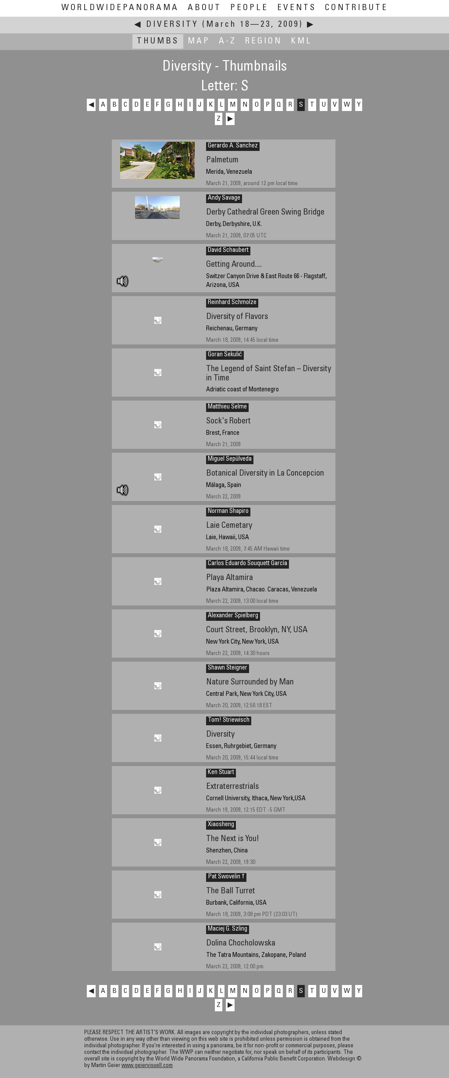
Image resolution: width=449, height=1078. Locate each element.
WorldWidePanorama (120, 8)
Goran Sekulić (225, 355)
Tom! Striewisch (228, 720)
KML (301, 41)
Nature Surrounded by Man (250, 682)
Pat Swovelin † (226, 877)
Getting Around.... (234, 265)
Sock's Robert (228, 421)
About (204, 8)
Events (296, 8)
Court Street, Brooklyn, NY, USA (256, 630)
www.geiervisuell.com (147, 1066)
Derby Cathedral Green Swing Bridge (265, 212)
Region (263, 41)
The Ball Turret (230, 891)
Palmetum (222, 160)
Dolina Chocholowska (240, 943)
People (249, 8)
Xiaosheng (221, 825)
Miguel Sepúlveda (230, 459)
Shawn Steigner (227, 668)
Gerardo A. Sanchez (233, 146)
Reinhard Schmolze (232, 303)
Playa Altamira (229, 578)
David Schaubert (228, 250)
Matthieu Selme (227, 407)
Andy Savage (224, 198)
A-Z (227, 41)
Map (199, 41)
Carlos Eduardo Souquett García (247, 564)
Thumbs (158, 41)
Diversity (172, 25)
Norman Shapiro (228, 512)
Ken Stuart (221, 773)
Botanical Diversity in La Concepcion (265, 473)
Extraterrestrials (232, 787)
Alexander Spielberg (233, 616)
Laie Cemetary (229, 526)
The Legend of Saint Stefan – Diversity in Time (268, 374)
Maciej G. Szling (227, 929)
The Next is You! (232, 839)
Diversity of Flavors (237, 317)
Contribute (356, 8)
